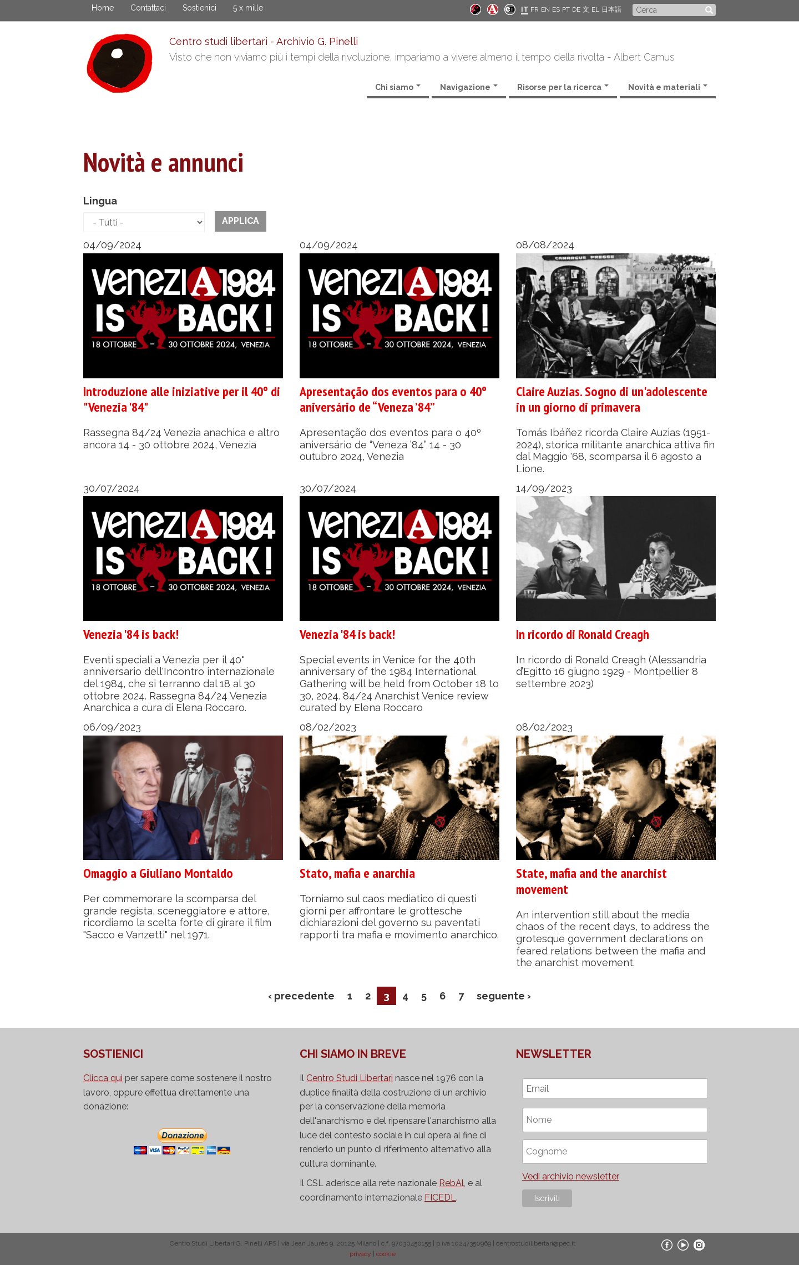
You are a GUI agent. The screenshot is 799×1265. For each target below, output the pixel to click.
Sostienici (199, 7)
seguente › (504, 996)
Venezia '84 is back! (131, 634)
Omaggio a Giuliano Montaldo (158, 873)
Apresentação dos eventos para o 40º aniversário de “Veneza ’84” (393, 399)
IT (524, 9)
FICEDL (440, 1197)
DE (576, 9)
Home (103, 7)
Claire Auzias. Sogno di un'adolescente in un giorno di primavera (611, 399)
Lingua (100, 201)
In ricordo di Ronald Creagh (582, 634)
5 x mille (248, 7)
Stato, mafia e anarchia (357, 873)
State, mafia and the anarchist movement (591, 881)
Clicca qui (103, 1078)
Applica (240, 221)
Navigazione (469, 87)
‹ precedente (301, 996)
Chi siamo (398, 87)
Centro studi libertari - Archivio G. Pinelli (263, 41)
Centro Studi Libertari (349, 1078)
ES (556, 9)
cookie (386, 1254)
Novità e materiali (667, 87)
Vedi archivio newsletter (570, 1176)
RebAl (451, 1183)
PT (566, 9)
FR (534, 9)
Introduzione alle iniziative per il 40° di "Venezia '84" (181, 399)
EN (545, 9)
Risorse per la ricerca (563, 87)
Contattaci (148, 7)
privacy (360, 1254)
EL (595, 9)
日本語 (611, 9)
